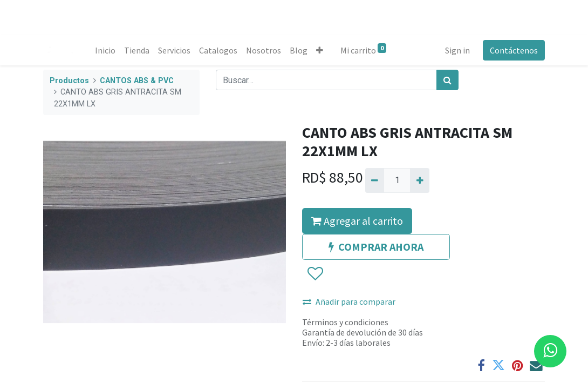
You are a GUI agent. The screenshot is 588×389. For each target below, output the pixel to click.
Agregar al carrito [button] (357, 220)
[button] (319, 50)
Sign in (457, 50)
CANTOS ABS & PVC (137, 80)
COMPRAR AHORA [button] (376, 246)
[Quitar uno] (374, 180)
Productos (69, 80)
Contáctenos (514, 50)
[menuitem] (105, 50)
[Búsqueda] (447, 80)
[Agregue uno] (419, 180)
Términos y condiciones (345, 322)
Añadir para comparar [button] (349, 301)
